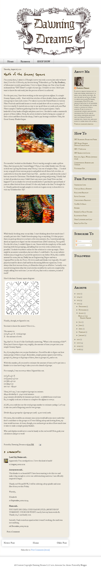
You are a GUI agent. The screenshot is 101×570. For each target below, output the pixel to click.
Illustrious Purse (80, 216)
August (81, 313)
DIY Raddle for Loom (82, 153)
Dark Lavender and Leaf (83, 219)
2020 (79, 294)
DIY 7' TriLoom (80, 149)
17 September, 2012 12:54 (18, 500)
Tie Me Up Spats (80, 204)
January (81, 335)
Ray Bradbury (60, 82)
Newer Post (9, 543)
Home (10, 61)
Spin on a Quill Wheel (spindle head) (85, 158)
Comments (80, 245)
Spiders (77, 208)
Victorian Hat (79, 168)
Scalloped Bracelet (81, 193)
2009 (79, 346)
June (80, 325)
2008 (79, 349)
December (82, 307)
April (81, 329)
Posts (78, 241)
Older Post (62, 543)
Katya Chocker (79, 196)
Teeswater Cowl (80, 185)
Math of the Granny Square (24, 74)
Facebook (25, 61)
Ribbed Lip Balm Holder (83, 212)
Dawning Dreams (83, 88)
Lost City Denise (16, 457)
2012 (78, 304)
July (80, 322)
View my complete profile (83, 124)
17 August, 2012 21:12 (17, 464)
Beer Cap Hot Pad (80, 223)
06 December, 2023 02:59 (18, 526)
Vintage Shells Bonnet (83, 189)
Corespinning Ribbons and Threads (84, 164)
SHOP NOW (43, 61)
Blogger (84, 565)
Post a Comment (13, 532)
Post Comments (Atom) (40, 550)
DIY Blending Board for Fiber (85, 140)
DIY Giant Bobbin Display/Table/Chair (81, 144)
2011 (78, 339)
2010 (78, 343)
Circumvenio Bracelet (82, 200)
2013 (78, 300)
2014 (78, 297)
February (82, 332)
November (83, 310)
